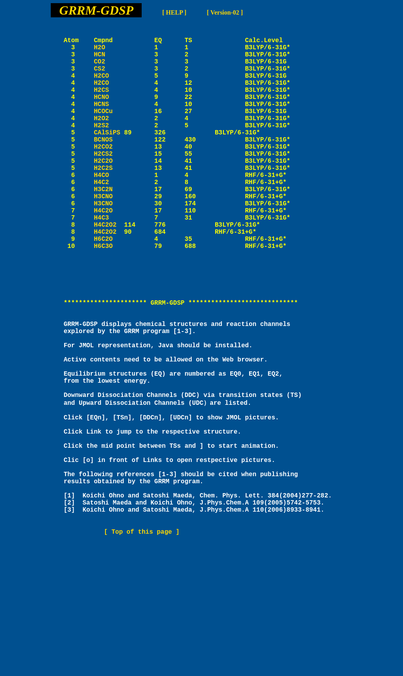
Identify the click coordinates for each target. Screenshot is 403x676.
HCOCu (109, 131)
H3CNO (109, 235)
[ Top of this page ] (141, 643)
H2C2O (109, 192)
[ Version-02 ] (225, 12)
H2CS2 (109, 183)
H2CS (109, 105)
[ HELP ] (174, 12)
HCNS (109, 122)
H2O (109, 53)
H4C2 (109, 218)
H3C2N (109, 226)
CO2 (109, 70)
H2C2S (109, 200)
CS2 (109, 79)
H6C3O (109, 296)
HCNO (109, 114)
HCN (109, 62)
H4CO (109, 209)
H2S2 (109, 148)
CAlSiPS (107, 157)
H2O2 (109, 140)
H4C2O (109, 252)
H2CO (109, 88)
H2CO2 (109, 174)
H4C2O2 (105, 270)
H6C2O (109, 287)
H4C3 (109, 261)
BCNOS (109, 166)
